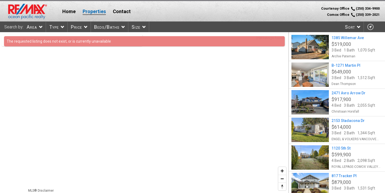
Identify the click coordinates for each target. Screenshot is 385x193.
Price (76, 27)
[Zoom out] (282, 179)
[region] (144, 112)
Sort (350, 27)
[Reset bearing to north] (282, 186)
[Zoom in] (282, 171)
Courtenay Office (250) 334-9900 (350, 8)
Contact (122, 11)
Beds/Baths (107, 27)
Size (136, 27)
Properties (94, 11)
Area (32, 27)
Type (54, 27)
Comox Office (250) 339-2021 (353, 15)
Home (69, 11)
